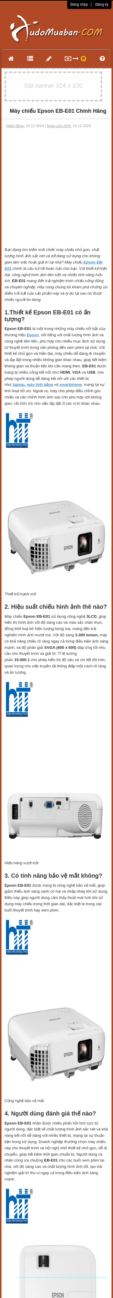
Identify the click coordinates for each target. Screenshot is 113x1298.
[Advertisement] (56, 188)
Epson (33, 335)
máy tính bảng (40, 384)
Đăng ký (101, 4)
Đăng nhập (79, 4)
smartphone (70, 384)
